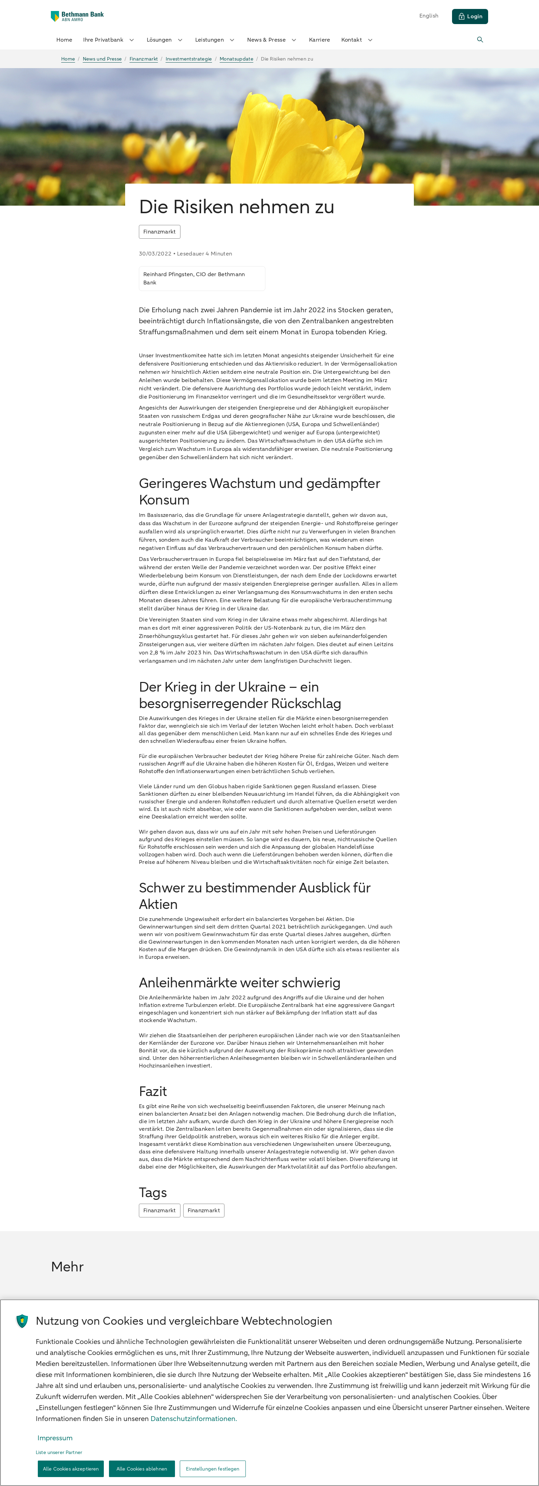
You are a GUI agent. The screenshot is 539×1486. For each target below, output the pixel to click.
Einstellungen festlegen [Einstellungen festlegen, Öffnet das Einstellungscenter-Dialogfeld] (212, 1469)
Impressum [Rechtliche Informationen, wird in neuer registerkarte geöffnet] (55, 1438)
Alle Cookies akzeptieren (71, 1469)
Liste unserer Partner (59, 1452)
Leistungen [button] (215, 40)
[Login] (470, 16)
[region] (269, 1392)
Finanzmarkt (159, 1210)
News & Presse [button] (272, 40)
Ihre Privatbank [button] (109, 40)
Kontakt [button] (357, 40)
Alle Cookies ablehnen (142, 1469)
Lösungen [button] (165, 40)
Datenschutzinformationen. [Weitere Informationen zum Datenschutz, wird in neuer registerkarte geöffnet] (194, 1418)
